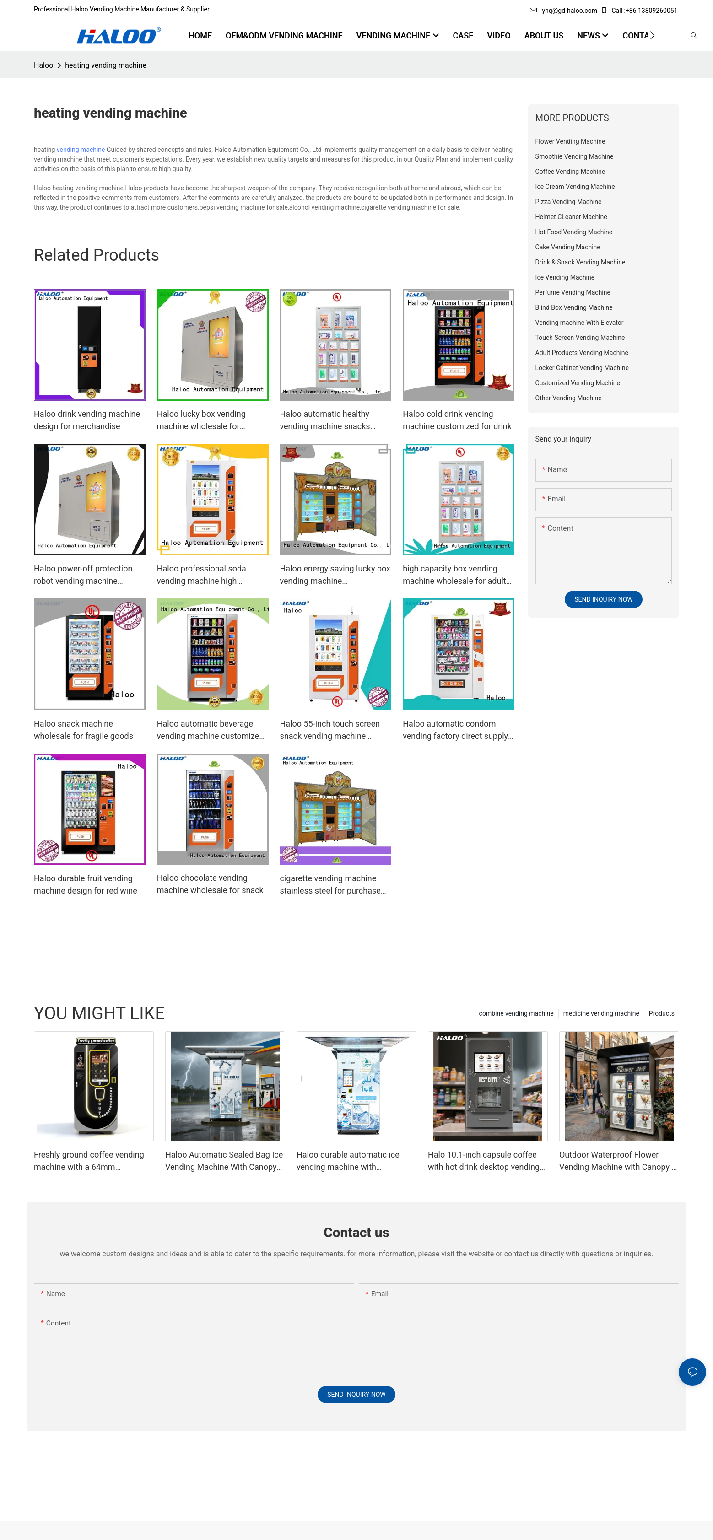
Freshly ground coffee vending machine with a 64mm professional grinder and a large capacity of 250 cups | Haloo (92, 1161)
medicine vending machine (601, 1013)
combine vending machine (516, 1013)
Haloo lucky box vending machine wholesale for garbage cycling (201, 420)
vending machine (81, 149)
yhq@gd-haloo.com (563, 10)
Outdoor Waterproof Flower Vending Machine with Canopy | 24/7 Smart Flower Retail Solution (616, 1161)
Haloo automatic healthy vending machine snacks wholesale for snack (325, 420)
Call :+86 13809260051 (639, 10)
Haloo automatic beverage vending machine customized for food (210, 730)
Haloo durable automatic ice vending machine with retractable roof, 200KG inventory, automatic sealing (348, 1161)
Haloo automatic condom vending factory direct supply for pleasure (455, 730)
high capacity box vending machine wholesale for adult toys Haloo (454, 575)
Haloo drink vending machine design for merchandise (87, 420)
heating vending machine (105, 65)
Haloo (43, 65)
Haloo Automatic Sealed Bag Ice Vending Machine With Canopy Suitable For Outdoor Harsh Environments (224, 1161)
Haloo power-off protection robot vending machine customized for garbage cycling (83, 575)
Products (662, 1013)
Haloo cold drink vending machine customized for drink (457, 420)
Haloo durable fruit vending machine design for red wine (85, 884)
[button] (652, 35)
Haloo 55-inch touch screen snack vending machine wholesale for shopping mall (331, 730)
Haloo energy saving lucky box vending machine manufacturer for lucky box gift (335, 575)
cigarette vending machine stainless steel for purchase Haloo (330, 885)
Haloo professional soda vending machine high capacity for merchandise (203, 575)
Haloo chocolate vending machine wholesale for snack (210, 884)
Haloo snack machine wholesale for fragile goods (83, 730)
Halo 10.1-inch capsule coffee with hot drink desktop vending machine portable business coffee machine (484, 1161)
